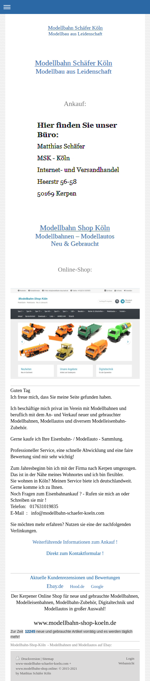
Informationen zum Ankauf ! (90, 542)
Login (130, 658)
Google (97, 586)
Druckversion (28, 659)
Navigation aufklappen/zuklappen (75, 7)
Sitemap (48, 659)
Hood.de (77, 586)
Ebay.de (55, 586)
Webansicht (126, 663)
